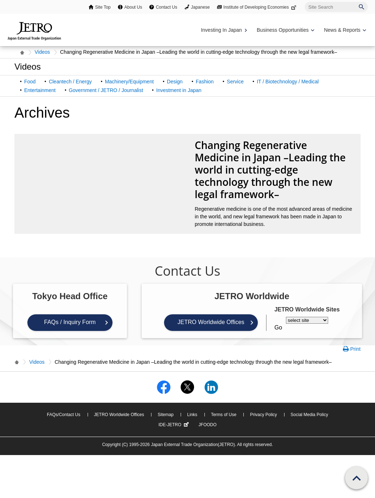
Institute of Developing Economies (260, 7)
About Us (133, 7)
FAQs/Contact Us (63, 414)
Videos (42, 52)
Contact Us (166, 7)
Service (235, 81)
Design (175, 81)
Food (30, 81)
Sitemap (165, 414)
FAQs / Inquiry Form (70, 322)
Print (355, 349)
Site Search (304, 1)
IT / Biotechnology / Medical (288, 81)
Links (192, 414)
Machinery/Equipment (129, 81)
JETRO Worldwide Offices (210, 322)
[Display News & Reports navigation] (344, 30)
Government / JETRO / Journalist (106, 90)
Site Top (103, 7)
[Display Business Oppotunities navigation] (285, 30)
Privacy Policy (263, 414)
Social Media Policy (309, 414)
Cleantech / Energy (70, 81)
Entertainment (40, 90)
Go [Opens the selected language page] (278, 327)
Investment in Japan (178, 90)
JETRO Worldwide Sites (307, 309)
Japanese (200, 7)
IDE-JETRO (174, 424)
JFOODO (208, 424)
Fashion (205, 81)
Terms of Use (224, 414)
